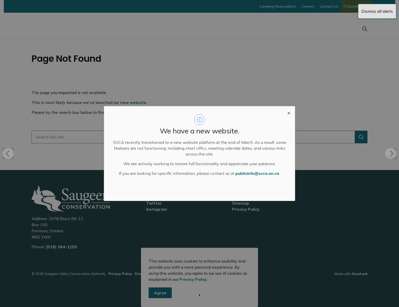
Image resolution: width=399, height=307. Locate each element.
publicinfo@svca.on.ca (257, 173)
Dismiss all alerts (377, 11)
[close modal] (289, 112)
